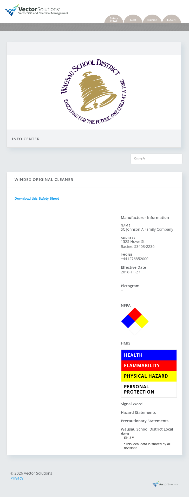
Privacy (16, 478)
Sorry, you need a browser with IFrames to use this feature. (64, 294)
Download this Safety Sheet (37, 198)
